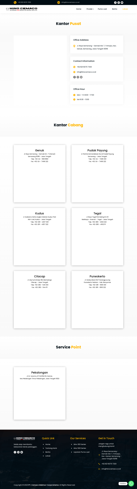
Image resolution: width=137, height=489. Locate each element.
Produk (89, 9)
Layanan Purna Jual (81, 452)
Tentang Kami (51, 448)
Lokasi (125, 9)
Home (78, 9)
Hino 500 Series (80, 448)
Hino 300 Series (80, 444)
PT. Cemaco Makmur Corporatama (43, 485)
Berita (114, 9)
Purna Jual (102, 9)
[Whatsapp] (131, 483)
